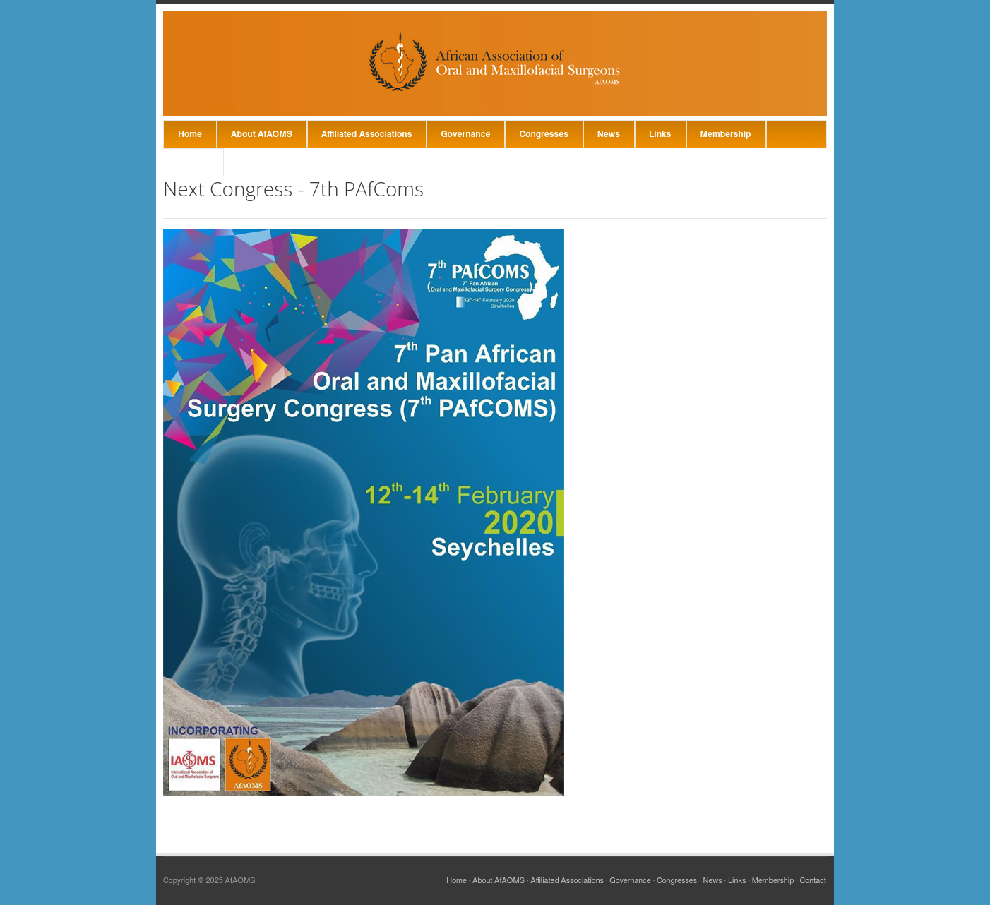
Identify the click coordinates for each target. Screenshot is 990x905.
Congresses (543, 134)
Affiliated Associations (366, 134)
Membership (725, 134)
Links (660, 134)
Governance (465, 134)
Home (190, 134)
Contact (193, 162)
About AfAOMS (261, 134)
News (608, 134)
